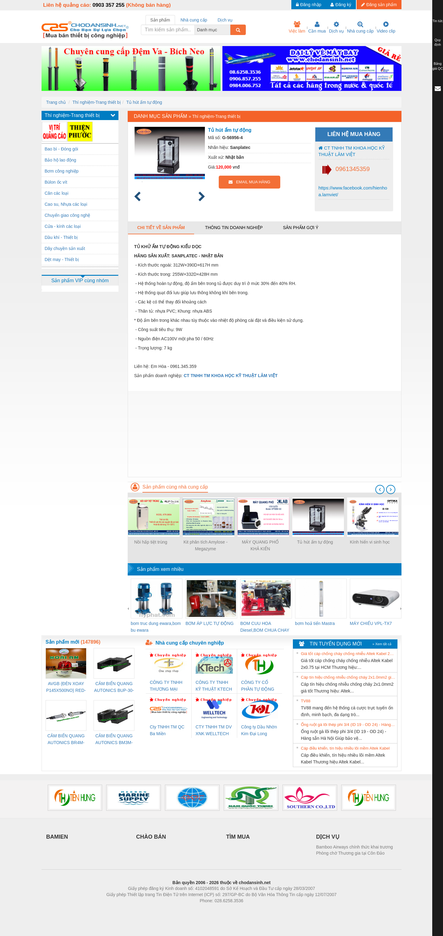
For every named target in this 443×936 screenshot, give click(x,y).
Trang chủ (56, 102)
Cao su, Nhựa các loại (66, 204)
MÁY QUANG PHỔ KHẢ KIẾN (260, 545)
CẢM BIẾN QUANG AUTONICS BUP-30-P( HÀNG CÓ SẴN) (114, 687)
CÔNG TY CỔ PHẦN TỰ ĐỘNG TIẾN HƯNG (257, 686)
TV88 (305, 701)
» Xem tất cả (381, 644)
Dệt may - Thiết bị (62, 259)
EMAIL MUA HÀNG (249, 182)
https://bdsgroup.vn (213, 909)
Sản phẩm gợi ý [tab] (300, 227)
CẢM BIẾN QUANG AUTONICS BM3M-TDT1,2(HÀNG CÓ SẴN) (114, 739)
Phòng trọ (182, 909)
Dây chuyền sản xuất (65, 248)
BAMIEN (57, 837)
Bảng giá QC (437, 66)
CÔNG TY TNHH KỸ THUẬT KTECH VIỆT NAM (214, 686)
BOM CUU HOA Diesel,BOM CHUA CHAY (264, 627)
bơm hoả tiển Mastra (315, 623)
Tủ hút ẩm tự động (144, 102)
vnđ (236, 167)
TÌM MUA (238, 837)
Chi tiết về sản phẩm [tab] (161, 227)
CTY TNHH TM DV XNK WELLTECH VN (214, 730)
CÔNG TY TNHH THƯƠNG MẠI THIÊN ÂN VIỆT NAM (166, 686)
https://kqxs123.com (251, 909)
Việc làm (297, 27)
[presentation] (380, 489)
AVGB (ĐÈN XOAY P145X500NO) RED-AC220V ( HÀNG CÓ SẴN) (66, 687)
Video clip (386, 27)
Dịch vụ (336, 27)
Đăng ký (340, 4)
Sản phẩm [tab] (160, 20)
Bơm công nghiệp (61, 171)
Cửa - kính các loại (63, 226)
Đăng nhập (308, 4)
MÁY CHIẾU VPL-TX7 (371, 623)
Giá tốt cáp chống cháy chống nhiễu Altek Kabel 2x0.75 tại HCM (348, 653)
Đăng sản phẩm (379, 4)
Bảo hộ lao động (60, 160)
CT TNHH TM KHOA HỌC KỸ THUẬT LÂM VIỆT (351, 151)
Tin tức (438, 21)
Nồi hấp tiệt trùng (150, 542)
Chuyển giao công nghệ (67, 215)
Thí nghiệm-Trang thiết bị (96, 102)
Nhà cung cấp (360, 27)
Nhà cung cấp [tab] (194, 20)
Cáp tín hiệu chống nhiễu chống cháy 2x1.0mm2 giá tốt (348, 677)
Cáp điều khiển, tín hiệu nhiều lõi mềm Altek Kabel (345, 748)
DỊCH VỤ (327, 837)
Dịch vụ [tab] (225, 20)
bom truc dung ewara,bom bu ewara (156, 627)
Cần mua (317, 27)
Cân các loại (56, 193)
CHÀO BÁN (151, 837)
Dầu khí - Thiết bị (61, 237)
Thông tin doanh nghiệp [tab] (233, 227)
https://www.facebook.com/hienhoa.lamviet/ (352, 191)
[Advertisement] (264, 434)
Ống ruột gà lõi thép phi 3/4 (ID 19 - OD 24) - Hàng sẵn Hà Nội (348, 724)
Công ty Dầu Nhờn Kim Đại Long (259, 730)
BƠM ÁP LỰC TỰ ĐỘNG (209, 623)
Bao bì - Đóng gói (61, 148)
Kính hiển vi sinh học (370, 542)
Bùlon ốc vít (56, 182)
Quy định (437, 42)
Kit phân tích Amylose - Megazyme (205, 545)
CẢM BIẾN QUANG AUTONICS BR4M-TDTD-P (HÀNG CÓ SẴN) (66, 739)
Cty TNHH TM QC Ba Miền (167, 730)
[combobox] (228, 29)
